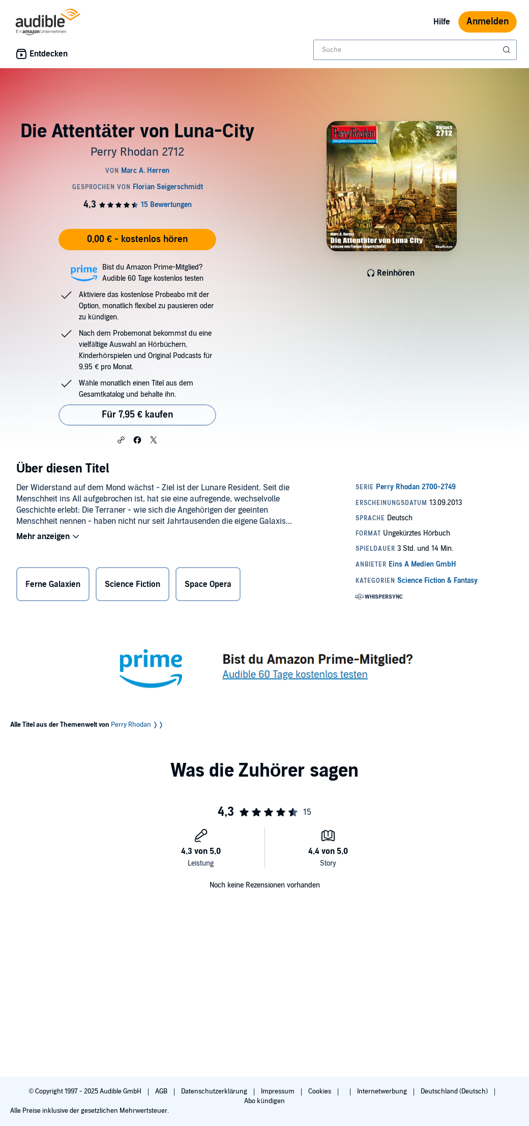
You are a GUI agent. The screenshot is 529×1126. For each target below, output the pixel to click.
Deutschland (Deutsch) (455, 1091)
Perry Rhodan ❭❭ (137, 725)
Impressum (278, 1091)
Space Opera (208, 584)
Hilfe (441, 22)
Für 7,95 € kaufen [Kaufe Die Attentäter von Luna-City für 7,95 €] (137, 414)
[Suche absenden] (507, 50)
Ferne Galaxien (52, 584)
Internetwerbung (382, 1091)
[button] (121, 439)
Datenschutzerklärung (215, 1091)
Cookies (320, 1091)
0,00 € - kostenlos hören (137, 239)
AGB (162, 1091)
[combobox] (415, 50)
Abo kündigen (264, 1101)
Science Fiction (132, 584)
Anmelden (487, 21)
